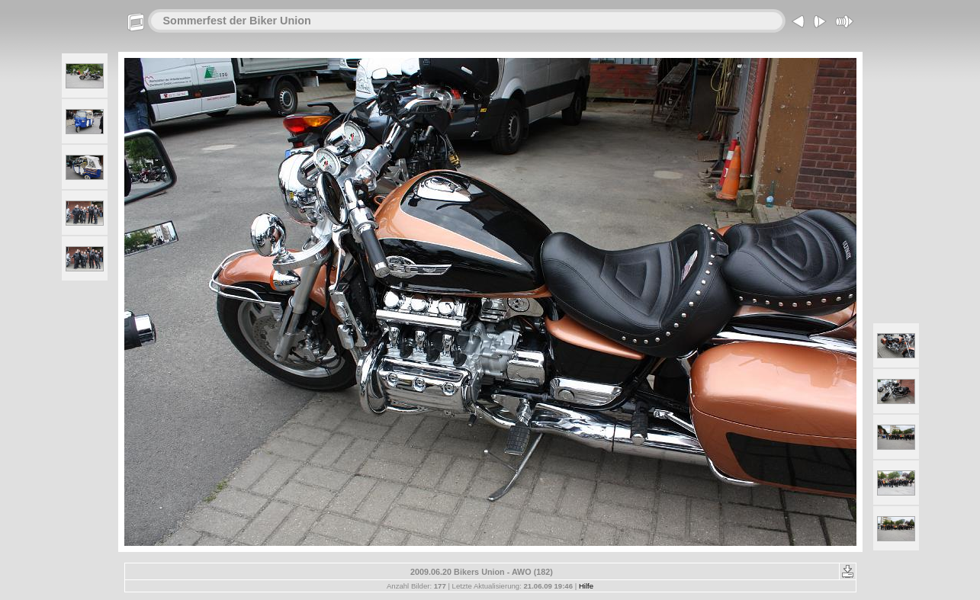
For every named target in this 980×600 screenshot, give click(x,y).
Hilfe (586, 586)
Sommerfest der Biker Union (237, 20)
